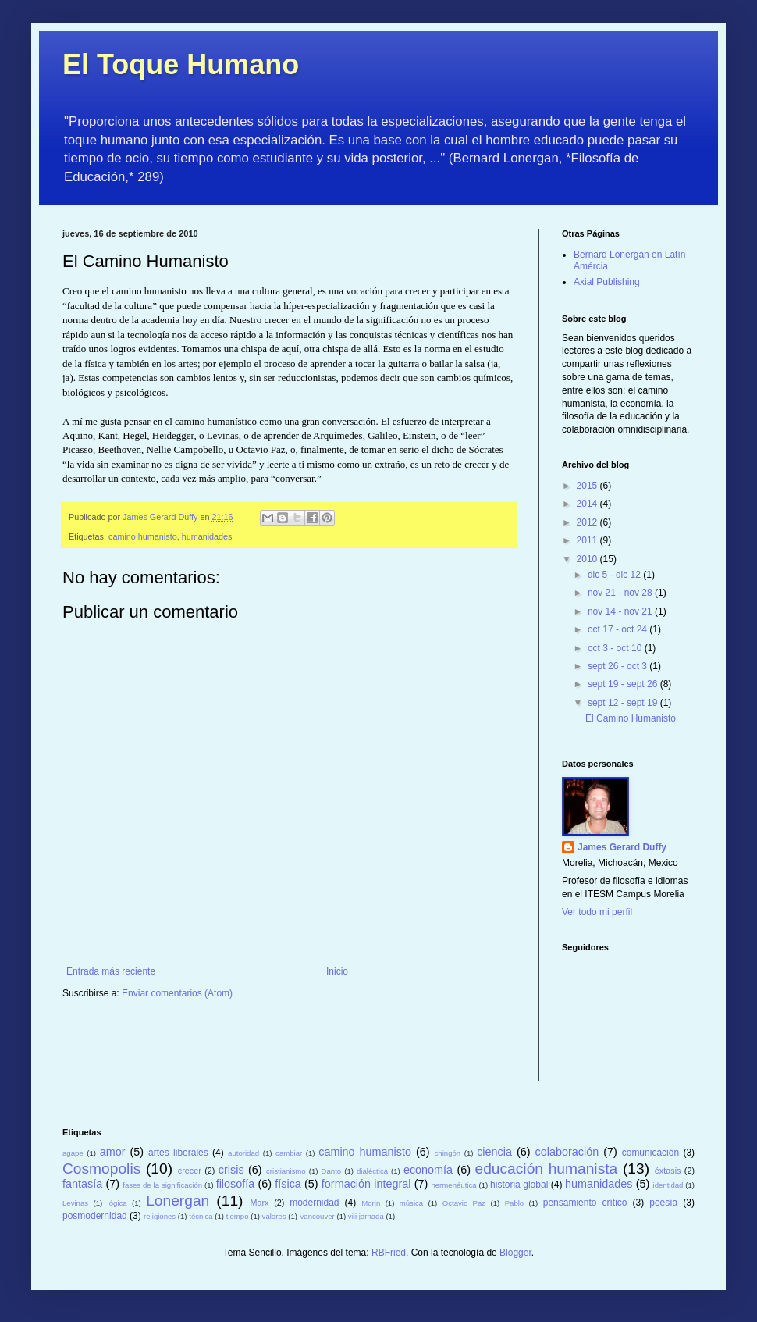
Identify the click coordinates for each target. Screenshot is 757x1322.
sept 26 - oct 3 (618, 666)
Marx (260, 1202)
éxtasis (668, 1170)
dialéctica (372, 1171)
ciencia (494, 1152)
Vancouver (317, 1216)
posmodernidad (94, 1215)
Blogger (515, 1252)
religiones (160, 1216)
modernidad (314, 1202)
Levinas (75, 1203)
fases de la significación (162, 1185)
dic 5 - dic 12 (615, 574)
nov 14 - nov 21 (621, 611)
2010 (588, 559)
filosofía (235, 1184)
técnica (200, 1216)
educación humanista (546, 1168)
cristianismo (286, 1171)
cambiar (288, 1153)
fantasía (82, 1184)
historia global (519, 1184)
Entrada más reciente (110, 971)
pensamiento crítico (585, 1202)
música (411, 1203)
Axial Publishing (607, 281)
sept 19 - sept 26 (624, 684)
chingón (448, 1153)
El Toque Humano (180, 64)
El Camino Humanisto (630, 718)
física (288, 1184)
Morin (370, 1203)
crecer (189, 1170)
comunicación (650, 1152)
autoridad (243, 1153)
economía (428, 1169)
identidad (668, 1185)
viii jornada (366, 1216)
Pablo (514, 1203)
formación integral (366, 1184)
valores (274, 1216)
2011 (588, 540)
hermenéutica (453, 1185)
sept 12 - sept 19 (624, 702)
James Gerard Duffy (622, 847)
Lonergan (177, 1200)
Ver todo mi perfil (597, 912)
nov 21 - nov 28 (621, 592)
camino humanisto (142, 536)
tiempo (237, 1216)
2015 (588, 485)
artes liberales (178, 1152)
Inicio (337, 971)
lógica (117, 1203)
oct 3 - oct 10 (616, 648)
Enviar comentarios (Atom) (177, 993)
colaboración (567, 1152)
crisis (231, 1169)
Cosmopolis (101, 1168)
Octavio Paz (463, 1203)
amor (113, 1152)
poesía (663, 1202)
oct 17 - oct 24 (618, 629)
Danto (332, 1171)
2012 (588, 522)
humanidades (207, 536)
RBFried (388, 1252)
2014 (588, 503)
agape (73, 1153)
